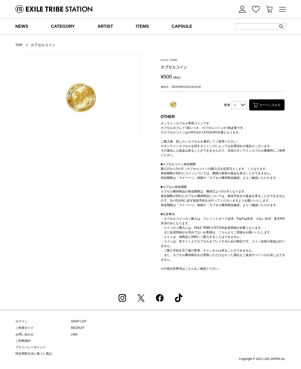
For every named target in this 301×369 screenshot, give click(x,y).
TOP (18, 45)
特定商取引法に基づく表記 (33, 353)
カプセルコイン (43, 45)
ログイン (21, 321)
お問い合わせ (24, 334)
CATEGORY (63, 26)
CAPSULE (182, 26)
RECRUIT (77, 328)
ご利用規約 (23, 341)
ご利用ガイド (24, 328)
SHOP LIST (79, 321)
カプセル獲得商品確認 (224, 178)
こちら (189, 268)
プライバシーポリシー (30, 347)
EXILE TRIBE (169, 60)
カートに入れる (267, 105)
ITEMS (142, 26)
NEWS (21, 26)
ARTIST (105, 26)
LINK (74, 334)
